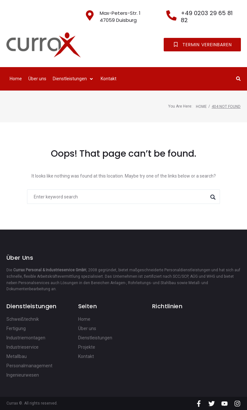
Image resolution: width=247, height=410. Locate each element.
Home (201, 106)
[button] (73, 79)
